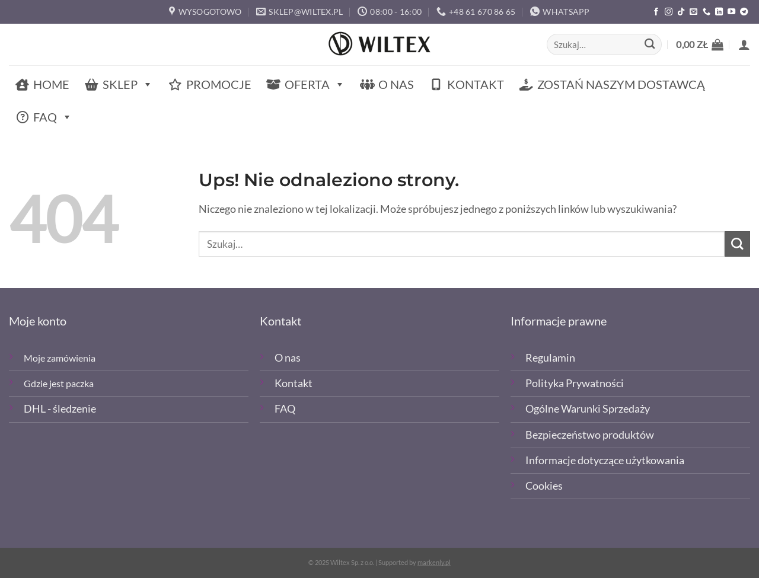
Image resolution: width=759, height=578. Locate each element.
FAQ (52, 117)
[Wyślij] (650, 45)
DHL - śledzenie (60, 409)
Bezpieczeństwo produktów (589, 435)
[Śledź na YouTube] (731, 12)
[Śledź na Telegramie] (744, 12)
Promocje (218, 84)
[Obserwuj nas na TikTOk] (681, 12)
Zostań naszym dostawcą (621, 84)
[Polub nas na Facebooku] (656, 12)
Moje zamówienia (59, 357)
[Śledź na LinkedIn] (719, 12)
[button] (699, 44)
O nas (396, 84)
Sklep (128, 84)
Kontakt (475, 84)
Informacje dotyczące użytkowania (604, 460)
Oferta (315, 84)
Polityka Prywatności (574, 383)
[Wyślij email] (693, 12)
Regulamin (550, 358)
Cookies (544, 486)
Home (51, 84)
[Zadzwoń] (706, 12)
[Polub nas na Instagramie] (668, 12)
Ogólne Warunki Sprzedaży (587, 409)
